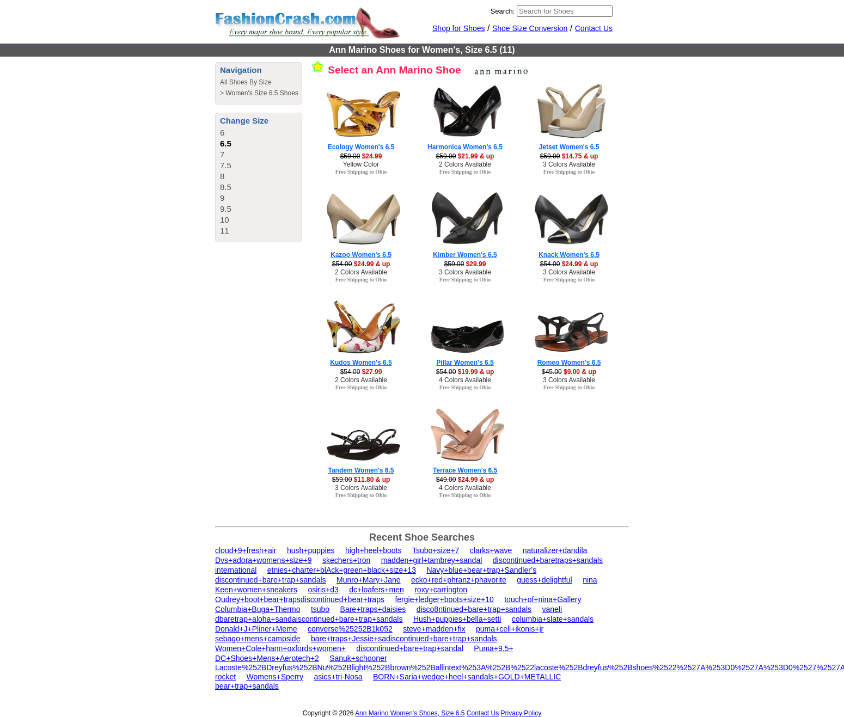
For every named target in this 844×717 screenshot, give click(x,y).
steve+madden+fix (434, 628)
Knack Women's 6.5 (569, 255)
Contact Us (594, 28)
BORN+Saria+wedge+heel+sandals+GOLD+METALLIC (467, 676)
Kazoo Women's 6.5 (361, 255)
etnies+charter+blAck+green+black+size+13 (341, 570)
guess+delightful (544, 579)
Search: (503, 11)
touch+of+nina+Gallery (542, 599)
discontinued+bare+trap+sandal (409, 648)
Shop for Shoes (458, 28)
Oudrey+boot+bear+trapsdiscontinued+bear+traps (299, 599)
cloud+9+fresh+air (245, 550)
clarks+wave (491, 550)
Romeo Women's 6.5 (569, 362)
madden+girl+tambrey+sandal (431, 560)
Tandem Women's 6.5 (361, 470)
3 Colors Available (569, 164)
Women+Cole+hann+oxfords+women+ (280, 648)
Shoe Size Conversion (530, 28)
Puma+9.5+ (493, 648)
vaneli (552, 609)
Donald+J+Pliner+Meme (256, 628)
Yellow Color (361, 164)
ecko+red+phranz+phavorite (458, 579)
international (235, 570)
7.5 (225, 165)
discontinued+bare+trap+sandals (270, 579)
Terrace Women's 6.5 (465, 470)
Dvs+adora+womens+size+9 (263, 560)
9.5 (225, 208)
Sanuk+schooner (358, 658)
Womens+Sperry (275, 676)
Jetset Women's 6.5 (569, 147)
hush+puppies (311, 550)
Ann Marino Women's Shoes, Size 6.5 (410, 713)
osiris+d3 (323, 589)
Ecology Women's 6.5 (361, 147)
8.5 (225, 187)
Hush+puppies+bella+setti (457, 619)
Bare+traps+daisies (373, 609)
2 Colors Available (465, 164)
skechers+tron (346, 560)
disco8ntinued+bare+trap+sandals (474, 609)
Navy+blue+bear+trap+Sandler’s (481, 570)
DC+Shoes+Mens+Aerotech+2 (267, 658)
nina (590, 579)
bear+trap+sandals (247, 686)
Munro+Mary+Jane (369, 579)
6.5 (225, 143)
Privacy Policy (521, 713)
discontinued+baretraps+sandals (548, 560)
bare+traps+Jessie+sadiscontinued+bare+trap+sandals (404, 638)
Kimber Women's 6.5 (465, 255)
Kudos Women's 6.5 (361, 362)
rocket (225, 676)
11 (224, 230)
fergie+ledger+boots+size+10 (444, 599)
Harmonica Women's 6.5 (465, 147)
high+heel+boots (373, 550)
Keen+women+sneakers (256, 589)
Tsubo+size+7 (435, 550)
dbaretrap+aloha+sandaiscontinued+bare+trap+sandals (308, 619)
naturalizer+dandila (555, 550)
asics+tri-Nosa (338, 676)
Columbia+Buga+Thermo (257, 609)
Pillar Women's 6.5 (464, 362)
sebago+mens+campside (257, 638)
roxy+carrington (440, 589)
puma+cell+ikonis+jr (509, 628)
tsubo (320, 609)
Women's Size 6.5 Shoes (261, 93)
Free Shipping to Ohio (361, 172)
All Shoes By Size (246, 82)
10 (224, 219)
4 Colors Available (465, 380)
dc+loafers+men (376, 589)
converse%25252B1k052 (350, 628)
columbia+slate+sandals (553, 619)
